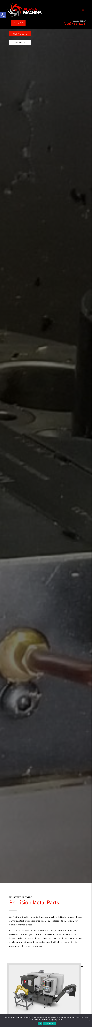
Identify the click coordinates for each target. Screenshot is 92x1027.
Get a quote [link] (18, 23)
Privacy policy (49, 1023)
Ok (40, 1023)
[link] (3, 15)
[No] (89, 1020)
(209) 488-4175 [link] (75, 23)
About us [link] (20, 45)
